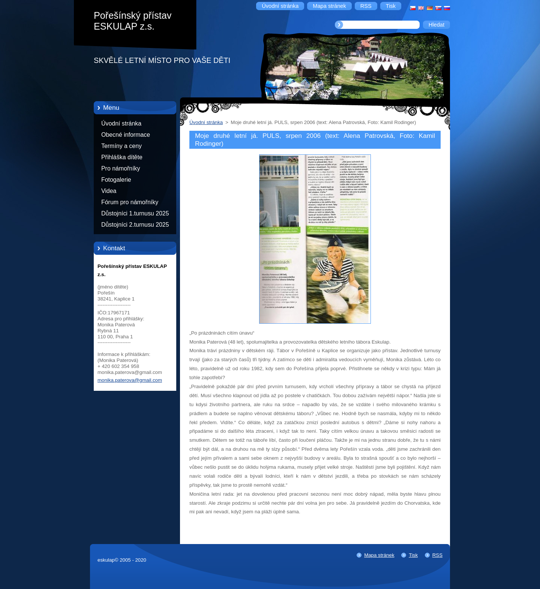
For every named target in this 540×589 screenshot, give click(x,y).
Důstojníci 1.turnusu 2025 (135, 213)
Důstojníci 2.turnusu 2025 (135, 224)
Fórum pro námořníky (129, 202)
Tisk (413, 555)
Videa (108, 191)
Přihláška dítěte (121, 157)
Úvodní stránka (121, 123)
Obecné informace (125, 135)
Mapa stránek (379, 555)
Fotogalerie (116, 179)
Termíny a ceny (121, 146)
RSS (437, 555)
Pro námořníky (120, 168)
